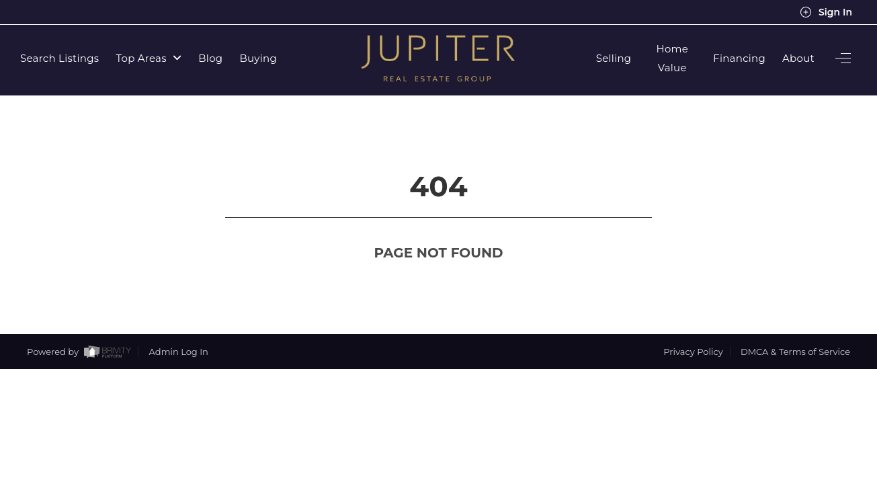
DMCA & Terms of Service (795, 326)
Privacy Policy (692, 326)
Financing (739, 58)
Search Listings (59, 58)
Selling (614, 58)
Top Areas (148, 58)
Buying (258, 58)
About (798, 58)
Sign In (826, 12)
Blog (210, 58)
